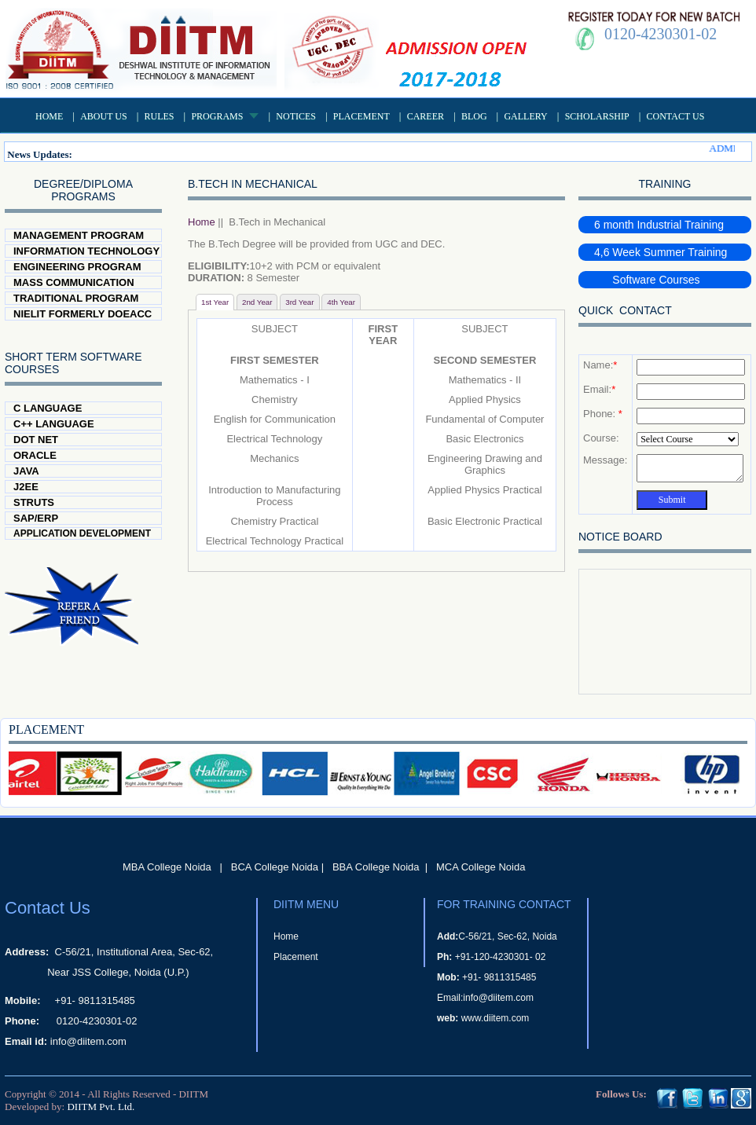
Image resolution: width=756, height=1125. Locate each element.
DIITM (193, 1094)
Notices (296, 116)
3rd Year (299, 302)
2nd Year (257, 302)
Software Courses (647, 279)
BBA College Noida (376, 867)
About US (103, 116)
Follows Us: (621, 1094)
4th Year (341, 302)
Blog (474, 116)
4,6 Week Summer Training (660, 252)
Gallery (525, 116)
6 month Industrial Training (659, 224)
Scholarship (597, 116)
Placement (361, 116)
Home (49, 116)
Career (425, 116)
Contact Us (676, 116)
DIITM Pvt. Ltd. (100, 1106)
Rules (159, 116)
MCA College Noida (480, 867)
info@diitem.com (88, 1041)
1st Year (215, 302)
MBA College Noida (167, 867)
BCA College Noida (274, 867)
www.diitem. (486, 1018)
